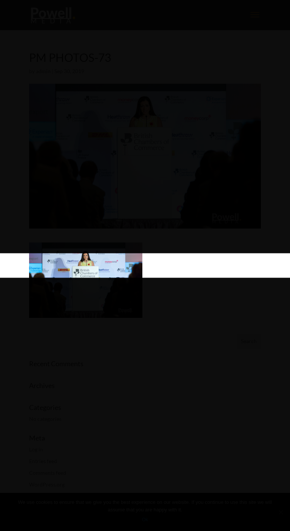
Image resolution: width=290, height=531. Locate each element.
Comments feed (47, 473)
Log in (36, 449)
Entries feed (43, 461)
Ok (145, 519)
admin (43, 71)
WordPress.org (47, 484)
